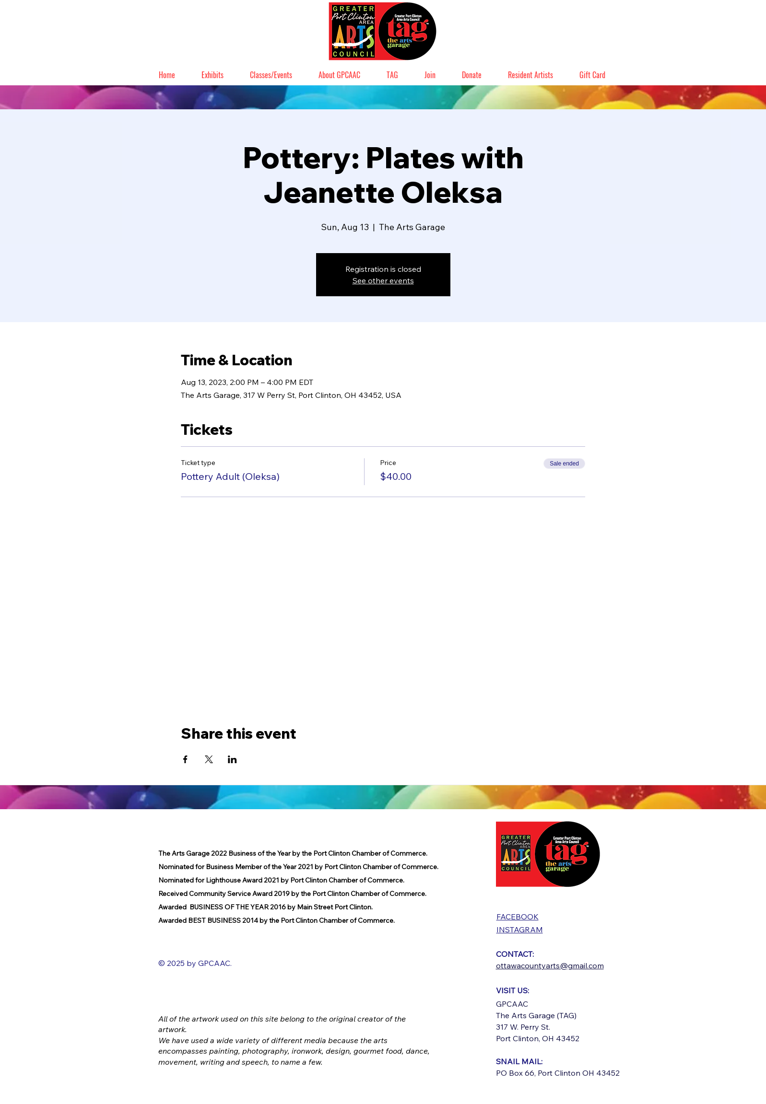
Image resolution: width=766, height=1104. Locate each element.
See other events (383, 280)
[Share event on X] (208, 759)
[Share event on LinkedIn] (232, 759)
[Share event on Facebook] (185, 759)
